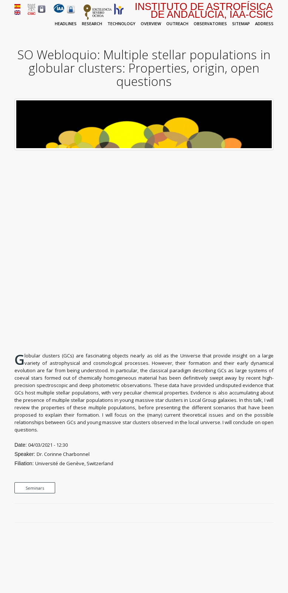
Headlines (66, 23)
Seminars (35, 488)
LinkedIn (270, 513)
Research (92, 23)
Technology (121, 23)
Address (264, 23)
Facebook (244, 513)
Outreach (177, 23)
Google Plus (261, 513)
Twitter (253, 513)
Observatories (210, 23)
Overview (151, 23)
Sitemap (241, 23)
